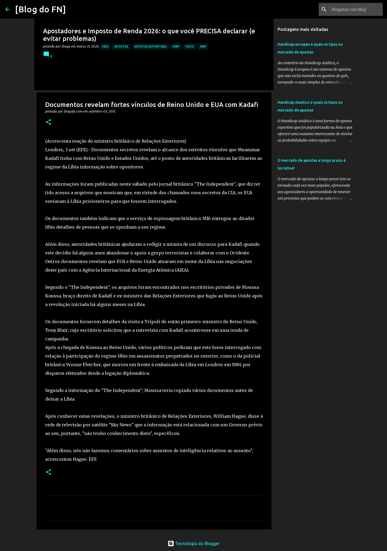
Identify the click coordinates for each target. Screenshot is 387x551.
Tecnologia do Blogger (194, 543)
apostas (121, 46)
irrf (203, 46)
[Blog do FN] (40, 9)
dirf (176, 46)
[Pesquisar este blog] (354, 9)
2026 (105, 46)
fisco (189, 46)
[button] (48, 122)
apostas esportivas (150, 46)
